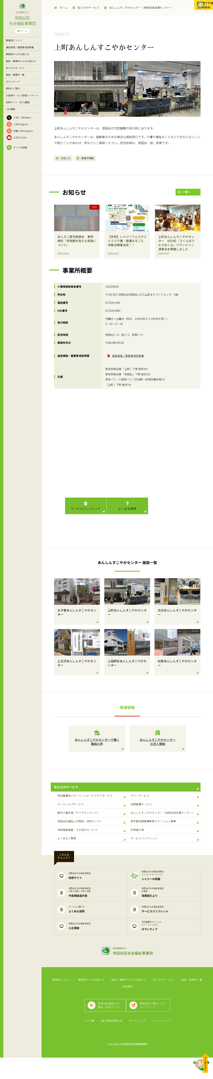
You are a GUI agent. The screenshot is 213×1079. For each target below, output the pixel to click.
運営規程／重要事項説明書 (20, 47)
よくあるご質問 (91, 857)
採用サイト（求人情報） (18, 102)
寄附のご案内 (13, 88)
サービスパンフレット (85, 507)
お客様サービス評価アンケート (22, 95)
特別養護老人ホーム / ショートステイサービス (91, 802)
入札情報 (10, 109)
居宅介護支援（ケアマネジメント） (91, 824)
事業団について (14, 40)
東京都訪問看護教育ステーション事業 (165, 835)
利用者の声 (165, 846)
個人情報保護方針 (112, 1041)
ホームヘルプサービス (91, 813)
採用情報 (202, 1000)
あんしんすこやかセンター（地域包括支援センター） (138, 7)
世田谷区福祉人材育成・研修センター (91, 835)
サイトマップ (137, 1041)
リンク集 (91, 1041)
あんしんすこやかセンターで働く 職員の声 (97, 739)
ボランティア (13, 81)
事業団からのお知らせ (17, 54)
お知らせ (65, 158)
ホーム (22, 30)
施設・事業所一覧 (15, 74)
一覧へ (184, 193)
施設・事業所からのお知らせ (21, 61)
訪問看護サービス (165, 813)
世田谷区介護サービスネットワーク (154, 1023)
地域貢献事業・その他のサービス (91, 846)
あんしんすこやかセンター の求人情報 (157, 739)
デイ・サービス (165, 802)
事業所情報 (91, 158)
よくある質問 (127, 507)
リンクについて (159, 1041)
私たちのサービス (15, 68)
